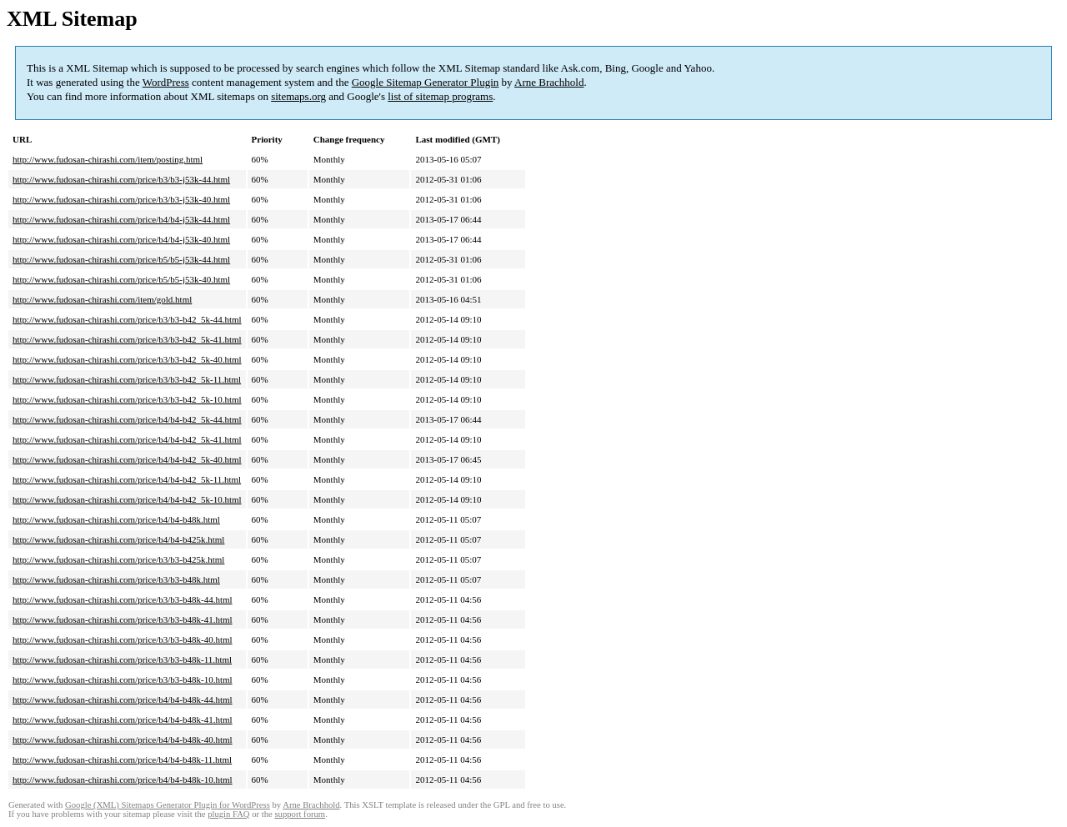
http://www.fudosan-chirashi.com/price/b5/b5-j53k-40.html (121, 279)
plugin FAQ (228, 814)
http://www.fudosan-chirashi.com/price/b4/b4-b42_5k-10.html (127, 499)
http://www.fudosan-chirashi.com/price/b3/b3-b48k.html (116, 579)
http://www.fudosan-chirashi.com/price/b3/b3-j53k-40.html (121, 199)
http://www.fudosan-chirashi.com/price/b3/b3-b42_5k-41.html (127, 339)
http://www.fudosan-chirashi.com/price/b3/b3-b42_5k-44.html (127, 319)
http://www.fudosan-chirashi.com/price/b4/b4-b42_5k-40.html (127, 459)
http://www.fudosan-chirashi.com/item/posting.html (108, 159)
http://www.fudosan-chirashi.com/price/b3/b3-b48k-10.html (123, 679)
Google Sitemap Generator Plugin (425, 82)
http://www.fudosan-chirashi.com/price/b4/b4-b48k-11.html (122, 759)
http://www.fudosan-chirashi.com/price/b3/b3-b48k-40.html (123, 639)
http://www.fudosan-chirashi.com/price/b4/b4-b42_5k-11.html (127, 479)
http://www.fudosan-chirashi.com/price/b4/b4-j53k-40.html (121, 239)
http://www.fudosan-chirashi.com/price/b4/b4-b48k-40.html (123, 739)
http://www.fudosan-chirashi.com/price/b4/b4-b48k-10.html (123, 779)
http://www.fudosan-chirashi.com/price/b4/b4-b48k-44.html (123, 699)
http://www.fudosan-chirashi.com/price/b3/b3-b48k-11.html (122, 659)
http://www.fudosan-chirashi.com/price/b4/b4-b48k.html (116, 519)
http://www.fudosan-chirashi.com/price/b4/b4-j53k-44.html (121, 219)
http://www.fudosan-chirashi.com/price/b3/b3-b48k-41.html (123, 619)
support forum (299, 814)
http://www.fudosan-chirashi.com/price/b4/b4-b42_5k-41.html (127, 439)
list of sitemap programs (440, 96)
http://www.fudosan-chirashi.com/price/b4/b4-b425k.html (118, 539)
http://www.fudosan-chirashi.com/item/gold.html (102, 299)
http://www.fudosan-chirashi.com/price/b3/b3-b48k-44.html (123, 599)
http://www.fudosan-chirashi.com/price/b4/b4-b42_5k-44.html (127, 419)
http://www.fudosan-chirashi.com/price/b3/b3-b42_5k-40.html (127, 359)
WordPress (166, 82)
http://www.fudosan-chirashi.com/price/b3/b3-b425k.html (118, 559)
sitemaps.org (298, 96)
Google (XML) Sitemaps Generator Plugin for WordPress (167, 804)
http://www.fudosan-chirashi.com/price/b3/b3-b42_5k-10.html (127, 399)
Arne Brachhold (549, 82)
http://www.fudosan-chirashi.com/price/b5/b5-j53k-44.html (121, 259)
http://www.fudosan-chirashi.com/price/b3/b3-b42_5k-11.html (127, 379)
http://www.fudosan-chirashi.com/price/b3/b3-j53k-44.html (121, 179)
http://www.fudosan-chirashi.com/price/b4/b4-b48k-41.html (123, 719)
